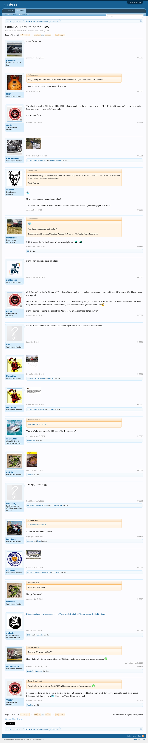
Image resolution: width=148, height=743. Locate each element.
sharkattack (11, 439)
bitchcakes (34, 31)
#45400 (140, 700)
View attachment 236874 (37, 525)
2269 (38, 35)
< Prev (22, 35)
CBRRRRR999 (12, 158)
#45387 (140, 277)
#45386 (140, 247)
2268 (35, 35)
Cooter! (9, 125)
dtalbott (10, 633)
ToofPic (30, 160)
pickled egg (11, 280)
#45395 (140, 536)
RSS (143, 736)
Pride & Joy (46, 572)
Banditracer (11, 238)
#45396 (140, 568)
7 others (52, 409)
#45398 (140, 630)
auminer (10, 190)
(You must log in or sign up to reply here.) (127, 715)
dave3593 (37, 572)
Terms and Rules (139, 740)
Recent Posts (24, 14)
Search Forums (10, 14)
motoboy (10, 472)
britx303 (43, 160)
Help (129, 736)
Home (10, 10)
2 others (57, 572)
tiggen (42, 409)
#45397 (140, 599)
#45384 (140, 156)
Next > (62, 35)
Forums (20, 10)
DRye (29, 635)
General (19, 31)
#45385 (140, 210)
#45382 (140, 91)
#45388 (140, 315)
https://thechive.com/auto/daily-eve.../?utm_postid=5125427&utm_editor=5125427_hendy (66, 614)
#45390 (140, 374)
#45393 (140, 470)
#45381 (140, 58)
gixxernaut (11, 60)
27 (28, 251)
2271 (46, 35)
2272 (49, 35)
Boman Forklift (13, 666)
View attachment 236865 (37, 424)
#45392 (140, 436)
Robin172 (10, 570)
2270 (42, 35)
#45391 (140, 405)
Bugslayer (11, 539)
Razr (8, 94)
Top (139, 736)
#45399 (140, 666)
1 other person (55, 160)
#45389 (140, 342)
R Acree (36, 160)
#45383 (140, 122)
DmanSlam (11, 376)
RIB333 (45, 505)
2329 (57, 35)
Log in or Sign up (135, 2)
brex (8, 345)
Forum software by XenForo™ (24, 740)
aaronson (30, 505)
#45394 (140, 501)
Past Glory (11, 503)
